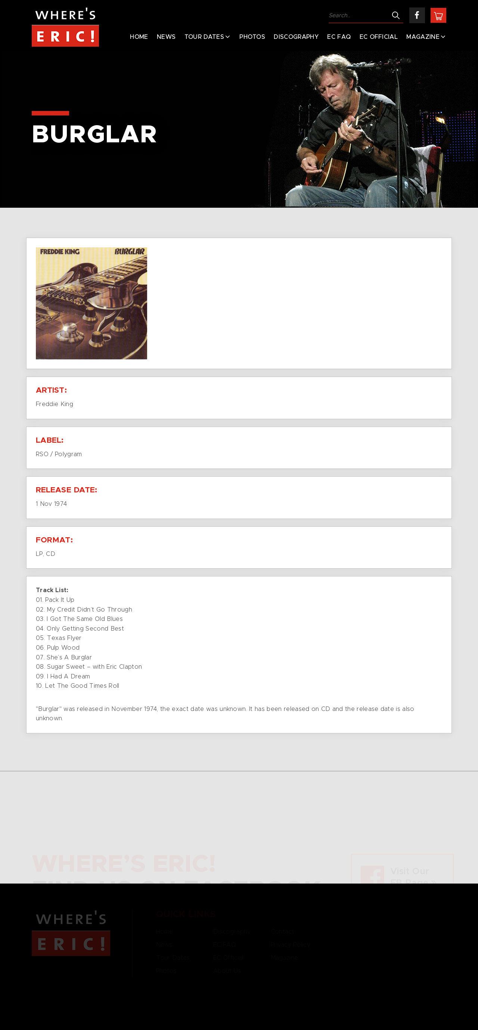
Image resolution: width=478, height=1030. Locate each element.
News (166, 37)
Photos (252, 37)
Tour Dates (204, 37)
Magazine (423, 37)
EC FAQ (339, 37)
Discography (296, 37)
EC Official (379, 37)
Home (139, 37)
